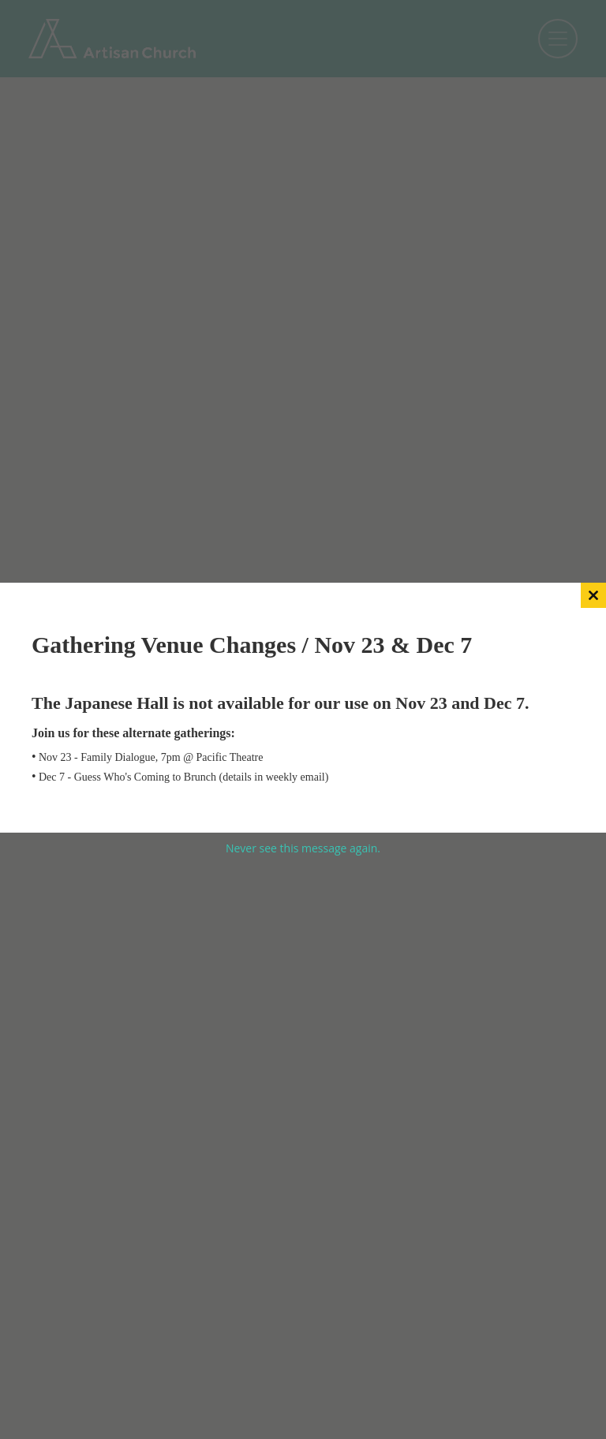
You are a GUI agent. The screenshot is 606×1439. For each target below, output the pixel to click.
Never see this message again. (303, 848)
